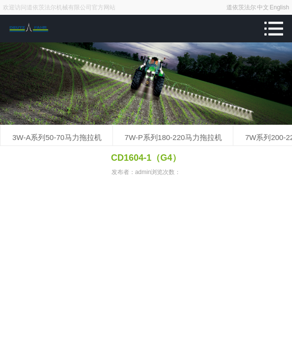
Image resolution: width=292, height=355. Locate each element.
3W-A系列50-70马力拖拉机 (57, 137)
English (279, 7)
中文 (263, 7)
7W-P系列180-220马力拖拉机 (173, 137)
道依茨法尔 (241, 7)
